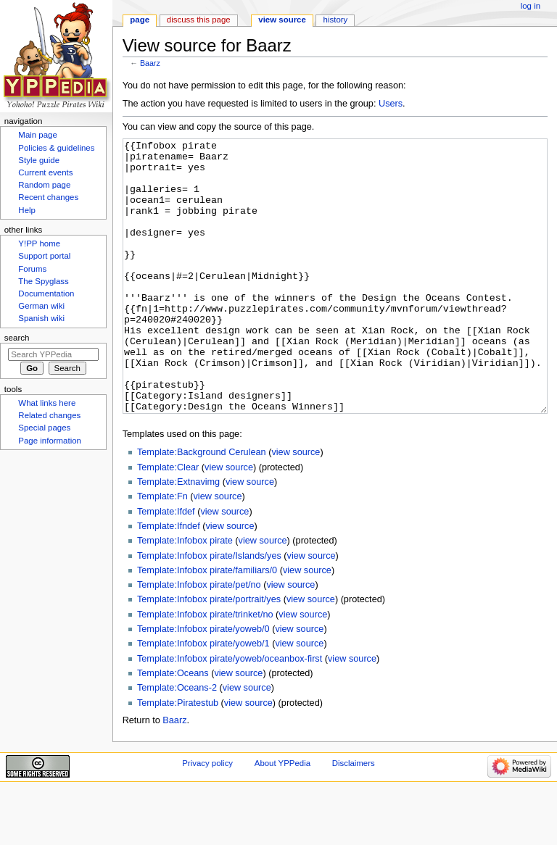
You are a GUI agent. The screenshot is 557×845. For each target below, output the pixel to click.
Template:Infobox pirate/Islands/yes (209, 610)
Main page (37, 134)
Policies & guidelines (56, 147)
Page (139, 19)
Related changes (49, 415)
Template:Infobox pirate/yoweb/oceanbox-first (229, 713)
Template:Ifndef (168, 580)
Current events (45, 172)
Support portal (44, 255)
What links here (46, 403)
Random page (44, 184)
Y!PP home (39, 243)
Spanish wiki (41, 318)
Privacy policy (207, 817)
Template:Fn (162, 551)
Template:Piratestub (177, 757)
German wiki (41, 305)
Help (27, 210)
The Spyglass (43, 281)
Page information (49, 440)
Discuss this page (199, 19)
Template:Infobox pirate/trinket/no (205, 669)
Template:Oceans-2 (177, 742)
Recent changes (48, 197)
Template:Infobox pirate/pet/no (199, 639)
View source (282, 19)
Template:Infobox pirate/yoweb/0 (203, 683)
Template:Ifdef (166, 566)
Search (17, 337)
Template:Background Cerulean (201, 506)
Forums (32, 269)
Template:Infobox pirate (185, 595)
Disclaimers (353, 817)
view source (295, 506)
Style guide (38, 160)
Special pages (44, 427)
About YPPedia (282, 817)
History (335, 19)
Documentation (46, 293)
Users (391, 104)
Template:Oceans (173, 728)
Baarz (150, 63)
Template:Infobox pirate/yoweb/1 (203, 698)
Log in (530, 5)
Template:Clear (168, 522)
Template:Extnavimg (178, 536)
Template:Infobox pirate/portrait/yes (209, 654)
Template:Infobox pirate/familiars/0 (207, 625)
